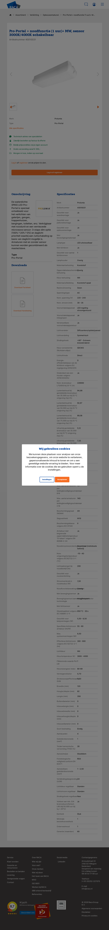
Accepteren (62, 480)
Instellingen (47, 480)
